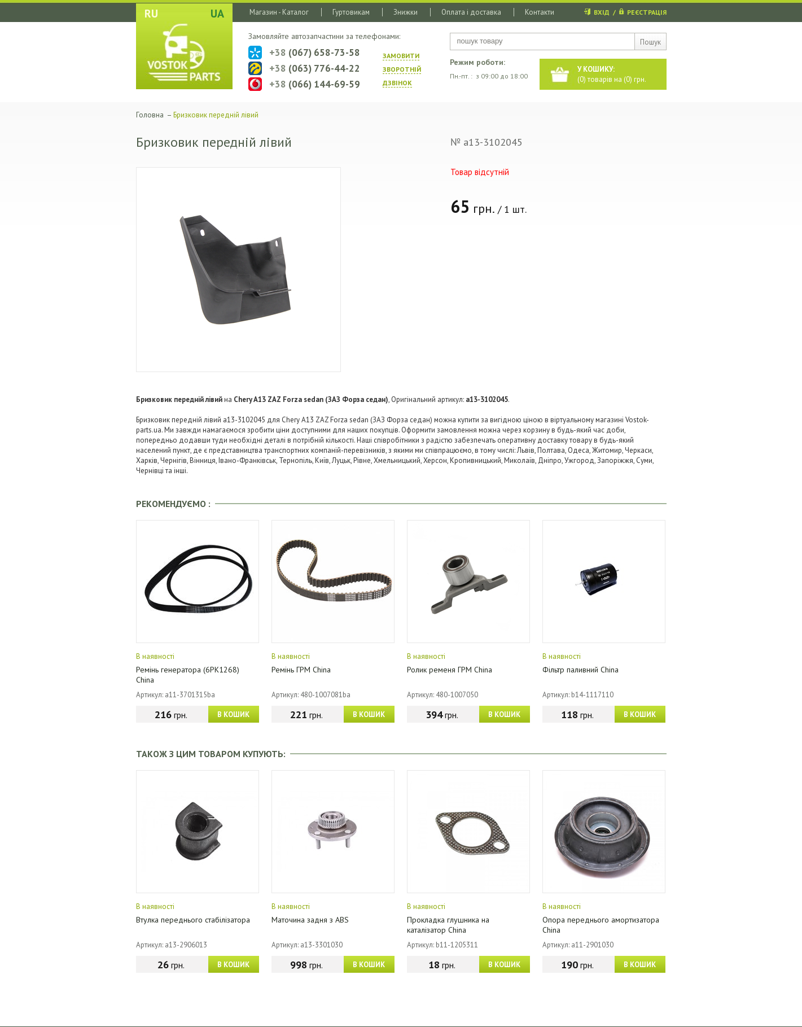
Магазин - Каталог (279, 12)
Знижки (405, 12)
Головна (150, 115)
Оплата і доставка (471, 12)
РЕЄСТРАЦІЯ (647, 12)
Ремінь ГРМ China (301, 670)
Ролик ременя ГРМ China (449, 670)
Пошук (650, 42)
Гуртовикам (351, 12)
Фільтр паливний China (580, 670)
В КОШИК (233, 714)
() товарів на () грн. (611, 74)
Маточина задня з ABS (310, 920)
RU (151, 13)
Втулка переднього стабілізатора (193, 920)
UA (217, 13)
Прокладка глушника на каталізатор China (448, 925)
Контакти (539, 12)
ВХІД (602, 12)
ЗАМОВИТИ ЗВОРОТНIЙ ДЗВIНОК (402, 69)
